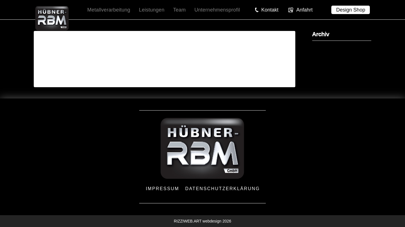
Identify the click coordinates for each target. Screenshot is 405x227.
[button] (267, 10)
